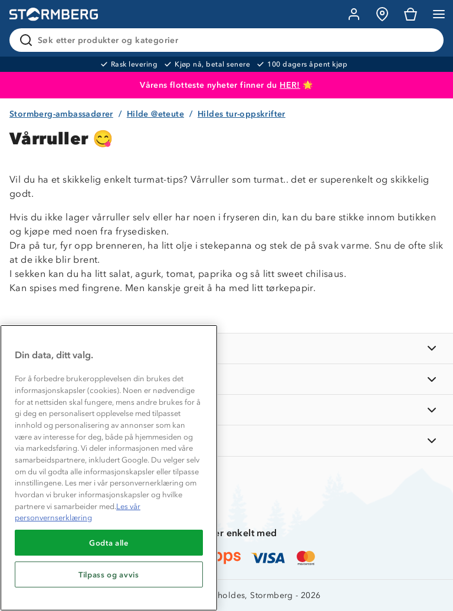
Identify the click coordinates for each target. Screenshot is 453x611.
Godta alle (109, 542)
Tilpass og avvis (108, 574)
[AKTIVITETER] (226, 440)
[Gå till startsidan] (53, 14)
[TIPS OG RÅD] (226, 410)
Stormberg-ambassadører (61, 114)
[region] (109, 468)
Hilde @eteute (155, 114)
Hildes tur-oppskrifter (241, 114)
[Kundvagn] (410, 14)
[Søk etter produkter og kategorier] (229, 40)
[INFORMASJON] (226, 348)
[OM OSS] (226, 379)
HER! (290, 85)
